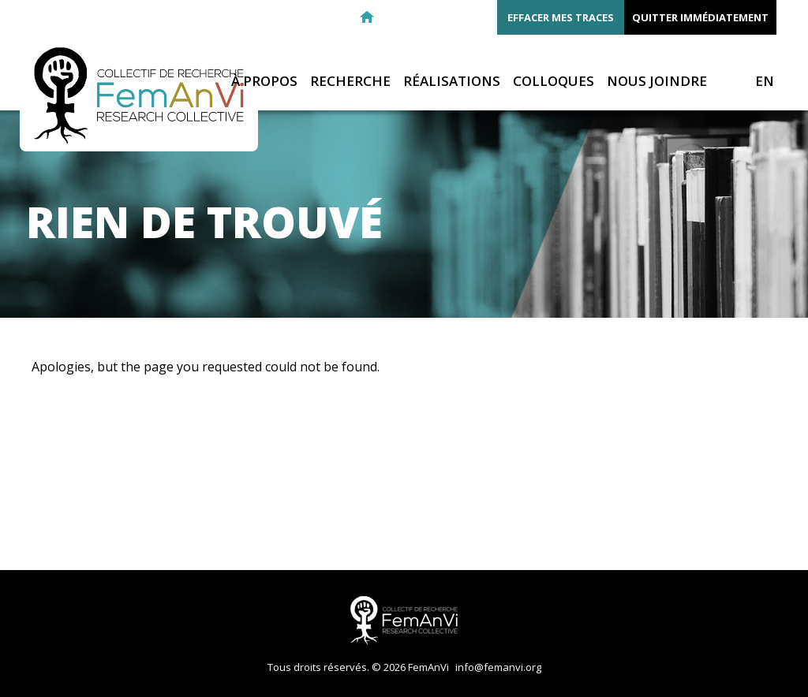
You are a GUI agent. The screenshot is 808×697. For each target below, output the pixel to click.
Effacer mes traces (560, 17)
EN (764, 81)
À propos (264, 81)
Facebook (424, 17)
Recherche (350, 81)
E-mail (395, 17)
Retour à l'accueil (367, 17)
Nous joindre (657, 81)
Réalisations (451, 81)
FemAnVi (138, 95)
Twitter (452, 17)
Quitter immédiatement (700, 17)
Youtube (480, 17)
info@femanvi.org (498, 667)
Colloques (553, 81)
